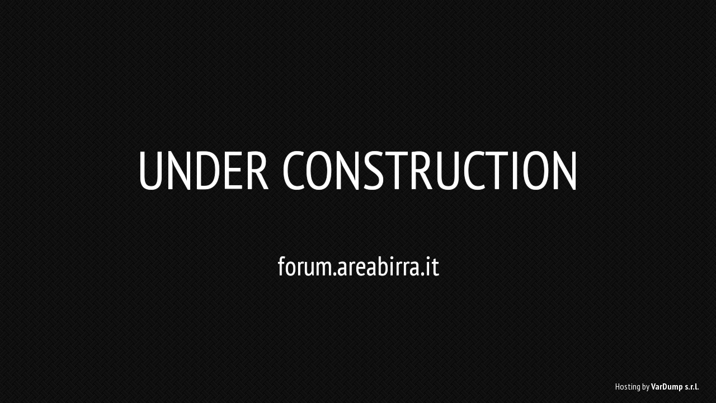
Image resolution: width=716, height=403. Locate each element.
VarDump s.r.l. (675, 386)
